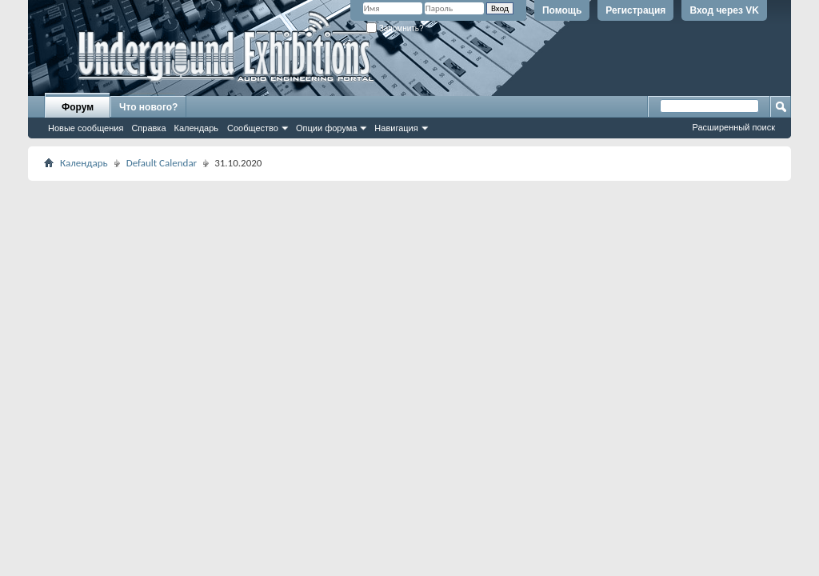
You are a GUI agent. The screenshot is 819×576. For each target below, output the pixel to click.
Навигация (395, 128)
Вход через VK (724, 10)
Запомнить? (395, 28)
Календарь (196, 128)
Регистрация (635, 10)
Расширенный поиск (733, 127)
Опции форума (326, 128)
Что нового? (148, 107)
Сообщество (252, 128)
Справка (148, 128)
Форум (78, 107)
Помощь (561, 10)
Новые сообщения (85, 128)
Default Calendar (161, 163)
